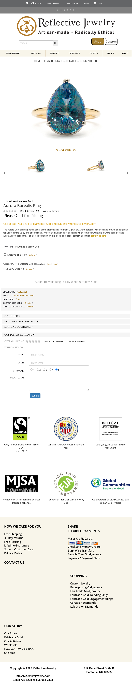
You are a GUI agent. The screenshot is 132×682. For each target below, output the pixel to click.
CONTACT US (14, 562)
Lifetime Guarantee (16, 545)
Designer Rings (52, 61)
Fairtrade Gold (13, 637)
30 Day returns (13, 538)
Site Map (9, 653)
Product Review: (16, 378)
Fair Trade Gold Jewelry (85, 591)
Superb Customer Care (18, 549)
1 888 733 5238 (22, 679)
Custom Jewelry (80, 583)
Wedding (36, 53)
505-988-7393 (44, 679)
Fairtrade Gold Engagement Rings (91, 599)
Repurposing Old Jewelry (86, 587)
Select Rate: (18, 371)
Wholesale (10, 645)
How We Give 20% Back (19, 649)
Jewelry (54, 53)
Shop (97, 41)
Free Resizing (12, 542)
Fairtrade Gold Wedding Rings (89, 595)
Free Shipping (13, 534)
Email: (21, 363)
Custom (111, 41)
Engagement (13, 53)
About (125, 53)
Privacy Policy (13, 553)
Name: (21, 354)
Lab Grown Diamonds (84, 606)
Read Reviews (27, 211)
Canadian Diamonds (83, 603)
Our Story (10, 633)
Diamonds (74, 53)
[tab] (66, 316)
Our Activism (12, 641)
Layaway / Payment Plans (84, 558)
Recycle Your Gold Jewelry (84, 554)
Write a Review (51, 211)
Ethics (110, 53)
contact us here (98, 236)
